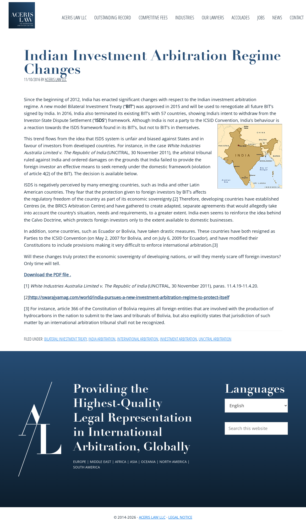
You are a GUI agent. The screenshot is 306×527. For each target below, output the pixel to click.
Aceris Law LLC (152, 517)
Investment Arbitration (178, 339)
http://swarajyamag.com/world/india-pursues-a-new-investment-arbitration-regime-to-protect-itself (129, 297)
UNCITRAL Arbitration (215, 339)
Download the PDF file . (47, 274)
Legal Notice (180, 517)
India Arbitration (101, 339)
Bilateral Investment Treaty (65, 339)
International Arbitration (137, 339)
